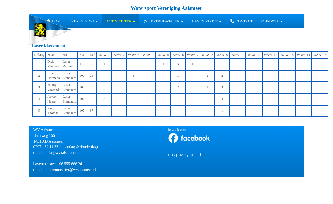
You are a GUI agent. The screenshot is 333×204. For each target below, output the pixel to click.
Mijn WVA (271, 21)
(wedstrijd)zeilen (163, 21)
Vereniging (84, 21)
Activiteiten (120, 21)
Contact (241, 21)
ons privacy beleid (184, 154)
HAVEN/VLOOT (207, 21)
